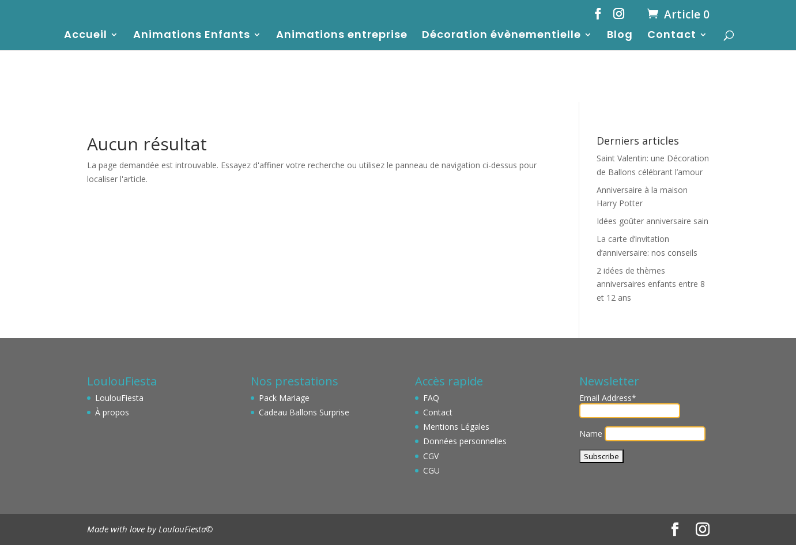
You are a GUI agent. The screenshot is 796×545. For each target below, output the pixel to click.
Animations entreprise (342, 36)
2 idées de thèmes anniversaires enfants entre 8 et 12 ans (651, 284)
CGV (431, 456)
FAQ (431, 397)
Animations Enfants (191, 36)
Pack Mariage (284, 397)
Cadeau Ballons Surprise (304, 412)
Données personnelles (465, 441)
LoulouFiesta (119, 397)
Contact (671, 36)
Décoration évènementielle (501, 36)
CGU (431, 470)
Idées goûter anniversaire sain (652, 220)
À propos (112, 412)
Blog (620, 36)
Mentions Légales (456, 426)
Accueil (85, 36)
